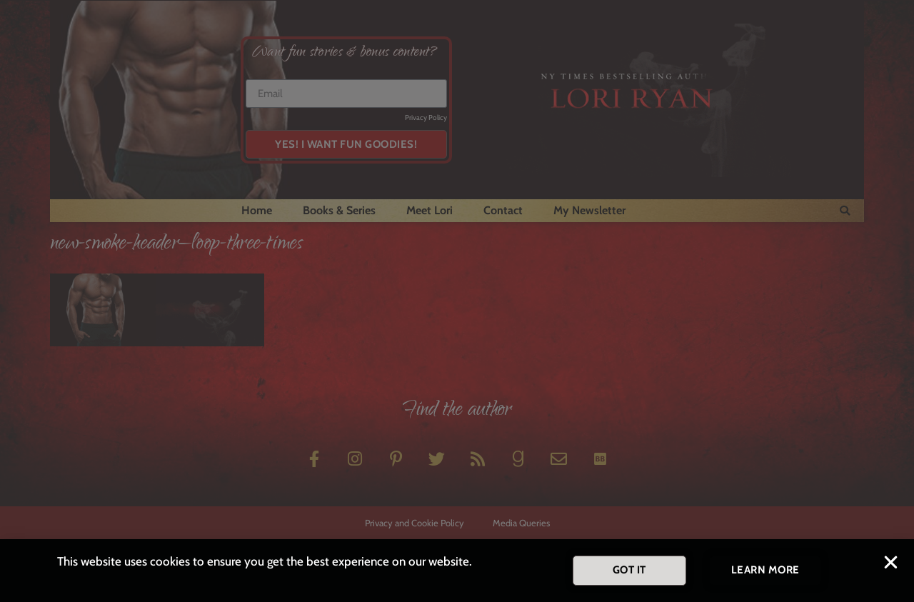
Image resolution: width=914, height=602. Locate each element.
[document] (457, 301)
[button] (891, 564)
